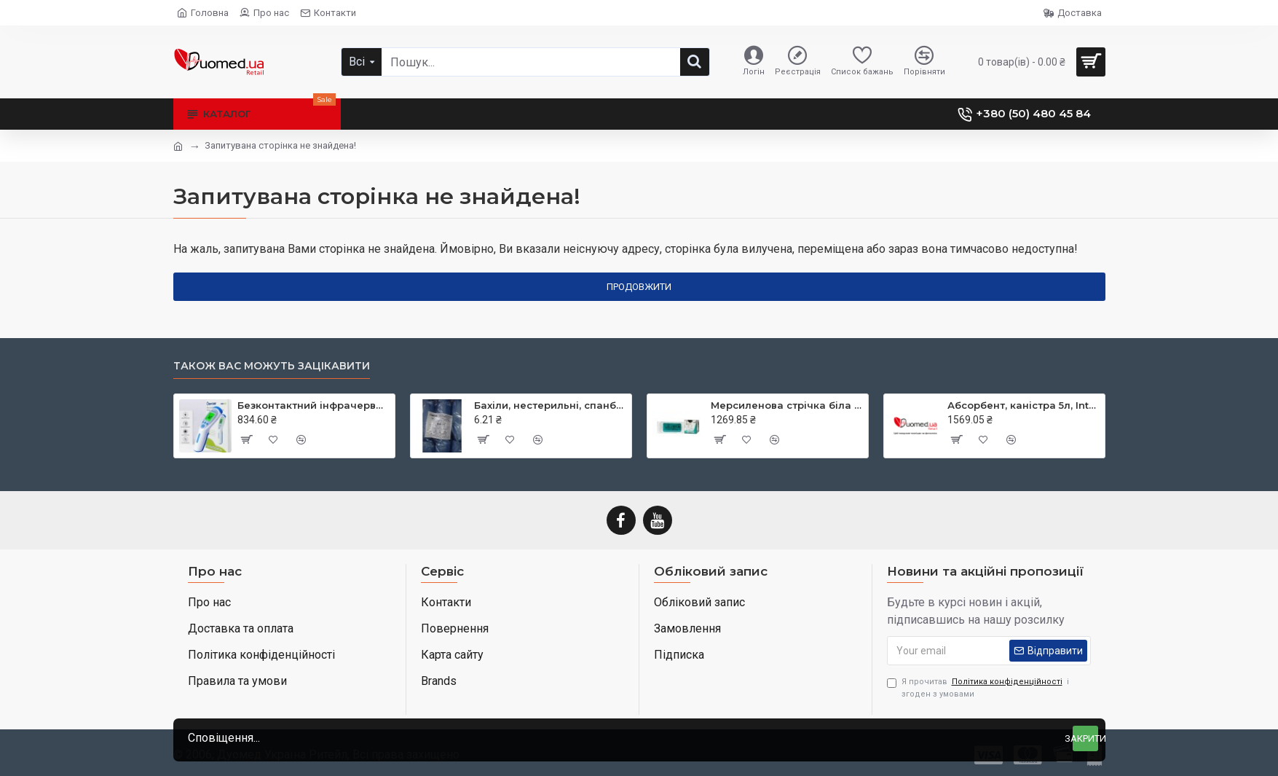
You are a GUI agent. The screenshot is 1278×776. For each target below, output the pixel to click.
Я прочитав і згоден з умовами (978, 687)
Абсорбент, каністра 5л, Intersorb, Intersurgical (1023, 405)
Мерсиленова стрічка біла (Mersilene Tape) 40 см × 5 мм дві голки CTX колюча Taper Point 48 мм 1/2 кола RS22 (787, 405)
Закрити (1085, 738)
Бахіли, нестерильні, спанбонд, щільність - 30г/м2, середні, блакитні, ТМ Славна (550, 405)
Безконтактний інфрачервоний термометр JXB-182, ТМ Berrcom (313, 405)
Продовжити (639, 286)
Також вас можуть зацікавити (271, 366)
